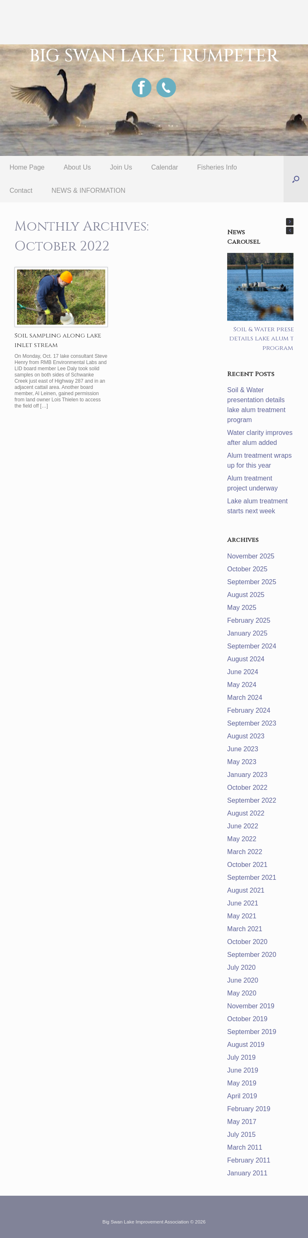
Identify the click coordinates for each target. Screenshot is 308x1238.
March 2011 (244, 1147)
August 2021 (245, 890)
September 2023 (251, 723)
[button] (296, 179)
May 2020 (241, 993)
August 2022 (245, 813)
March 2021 (244, 928)
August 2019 (245, 1044)
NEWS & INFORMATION (88, 190)
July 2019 (241, 1057)
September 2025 (251, 581)
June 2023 (242, 749)
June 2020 (242, 980)
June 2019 (242, 1070)
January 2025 (247, 633)
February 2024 (248, 710)
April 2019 (242, 1096)
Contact (21, 190)
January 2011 (247, 1173)
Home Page (27, 167)
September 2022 (251, 800)
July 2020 (241, 967)
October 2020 (247, 941)
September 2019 (251, 1031)
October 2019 (247, 1018)
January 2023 (247, 774)
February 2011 (248, 1160)
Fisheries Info (217, 167)
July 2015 (241, 1134)
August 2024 (245, 659)
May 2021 (241, 916)
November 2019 (250, 1006)
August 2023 (245, 736)
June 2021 (242, 903)
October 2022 (247, 787)
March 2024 (244, 697)
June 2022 (242, 826)
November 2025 (250, 556)
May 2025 (241, 607)
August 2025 (245, 594)
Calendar (164, 167)
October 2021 (247, 864)
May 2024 (241, 684)
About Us (77, 167)
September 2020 (251, 954)
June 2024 (242, 671)
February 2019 (248, 1108)
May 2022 (241, 838)
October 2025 (247, 569)
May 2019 (241, 1083)
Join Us (121, 167)
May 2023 (241, 761)
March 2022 (244, 851)
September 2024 (251, 646)
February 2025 (248, 620)
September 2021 (251, 877)
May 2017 (241, 1121)
